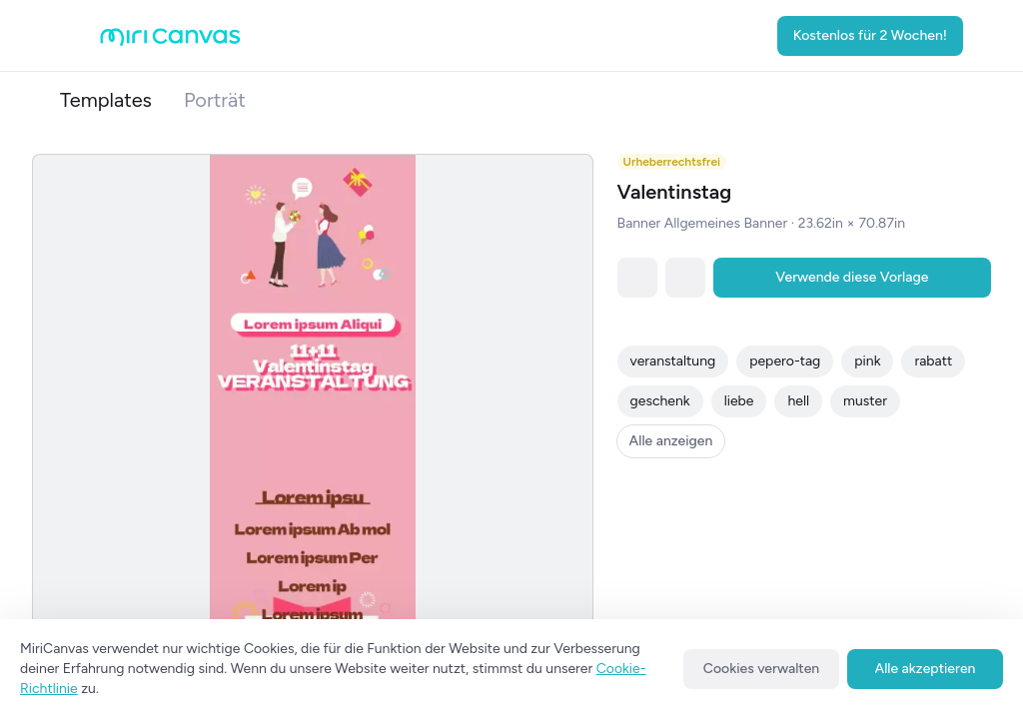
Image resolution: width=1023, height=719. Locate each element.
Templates (106, 100)
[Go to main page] (170, 41)
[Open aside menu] (80, 36)
